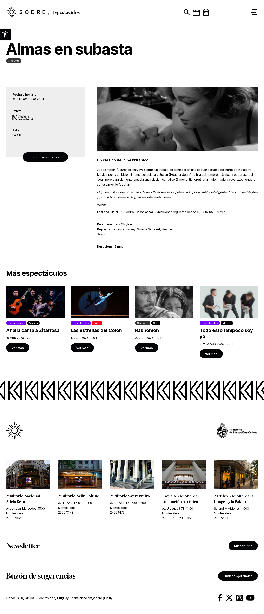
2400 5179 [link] (117, 512)
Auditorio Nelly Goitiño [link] (78, 496)
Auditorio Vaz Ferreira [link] (130, 496)
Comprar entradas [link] (45, 157)
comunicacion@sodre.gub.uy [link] (92, 598)
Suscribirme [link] (243, 546)
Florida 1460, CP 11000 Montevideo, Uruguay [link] (37, 598)
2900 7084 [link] (14, 518)
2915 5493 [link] (221, 518)
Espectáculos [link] (66, 12)
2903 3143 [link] (169, 518)
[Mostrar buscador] (186, 12)
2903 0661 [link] (186, 518)
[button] (5, 34)
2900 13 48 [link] (65, 512)
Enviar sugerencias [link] (237, 576)
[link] (25, 12)
